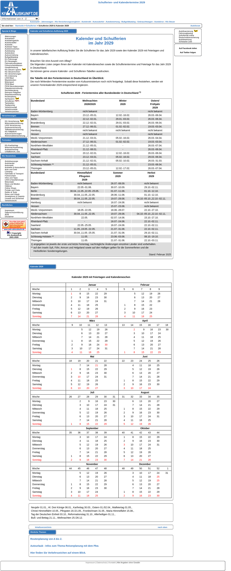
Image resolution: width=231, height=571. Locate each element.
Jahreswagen (47, 22)
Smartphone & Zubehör (14, 196)
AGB (7, 214)
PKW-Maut (9, 84)
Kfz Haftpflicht (11, 132)
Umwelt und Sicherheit (14, 198)
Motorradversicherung (14, 123)
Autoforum (195, 26)
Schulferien (12, 101)
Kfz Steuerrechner (12, 72)
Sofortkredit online (186, 35)
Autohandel (9, 163)
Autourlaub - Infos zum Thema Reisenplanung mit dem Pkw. (64, 545)
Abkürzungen (10, 36)
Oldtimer (8, 186)
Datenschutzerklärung (14, 212)
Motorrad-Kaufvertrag (14, 147)
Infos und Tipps (11, 178)
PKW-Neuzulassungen (14, 86)
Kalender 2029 (36, 267)
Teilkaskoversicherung (14, 129)
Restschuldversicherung (189, 37)
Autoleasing (10, 51)
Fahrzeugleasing (186, 33)
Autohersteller (11, 43)
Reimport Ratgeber (13, 92)
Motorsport (9, 82)
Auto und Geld (11, 169)
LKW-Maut (9, 78)
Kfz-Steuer (170, 22)
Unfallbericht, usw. (12, 152)
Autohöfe (8, 45)
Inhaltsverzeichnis (43, 527)
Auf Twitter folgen (188, 52)
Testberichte (10, 105)
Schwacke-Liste (185, 42)
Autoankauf (9, 38)
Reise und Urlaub (12, 194)
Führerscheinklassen (13, 65)
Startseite (19, 26)
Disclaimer (9, 217)
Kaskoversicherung (13, 127)
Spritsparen (12, 99)
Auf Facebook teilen (188, 48)
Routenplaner (10, 97)
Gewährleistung (11, 67)
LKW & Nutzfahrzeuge (14, 180)
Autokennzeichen (12, 49)
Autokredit (86, 22)
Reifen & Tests (11, 192)
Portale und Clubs (12, 190)
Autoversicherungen (13, 134)
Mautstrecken (10, 80)
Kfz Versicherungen (13, 74)
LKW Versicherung (12, 125)
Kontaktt (112, 563)
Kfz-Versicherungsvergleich (67, 22)
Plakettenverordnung (13, 88)
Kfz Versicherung (14, 121)
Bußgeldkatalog (11, 57)
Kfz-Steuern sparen (16, 70)
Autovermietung (11, 55)
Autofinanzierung (188, 31)
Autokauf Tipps (11, 47)
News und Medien (12, 184)
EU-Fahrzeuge (11, 59)
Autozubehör (99, 22)
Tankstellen (9, 103)
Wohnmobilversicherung (15, 136)
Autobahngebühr (12, 40)
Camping (8, 172)
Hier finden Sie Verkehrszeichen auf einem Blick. (58, 552)
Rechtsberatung (11, 90)
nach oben (162, 527)
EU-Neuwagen (11, 61)
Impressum (9, 210)
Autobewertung (185, 39)
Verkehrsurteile (11, 109)
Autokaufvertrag (11, 149)
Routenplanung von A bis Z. (46, 539)
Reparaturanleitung (13, 94)
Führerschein (10, 176)
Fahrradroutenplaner (13, 63)
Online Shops (10, 188)
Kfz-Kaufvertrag (11, 145)
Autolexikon (10, 53)
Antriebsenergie (11, 161)
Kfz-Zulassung (11, 76)
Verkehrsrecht (11, 200)
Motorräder (9, 182)
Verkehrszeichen (12, 111)
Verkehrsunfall (11, 107)
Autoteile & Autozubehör (15, 167)
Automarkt (9, 165)
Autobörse (159, 22)
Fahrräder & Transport (14, 174)
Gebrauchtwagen (145, 22)
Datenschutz (101, 563)
